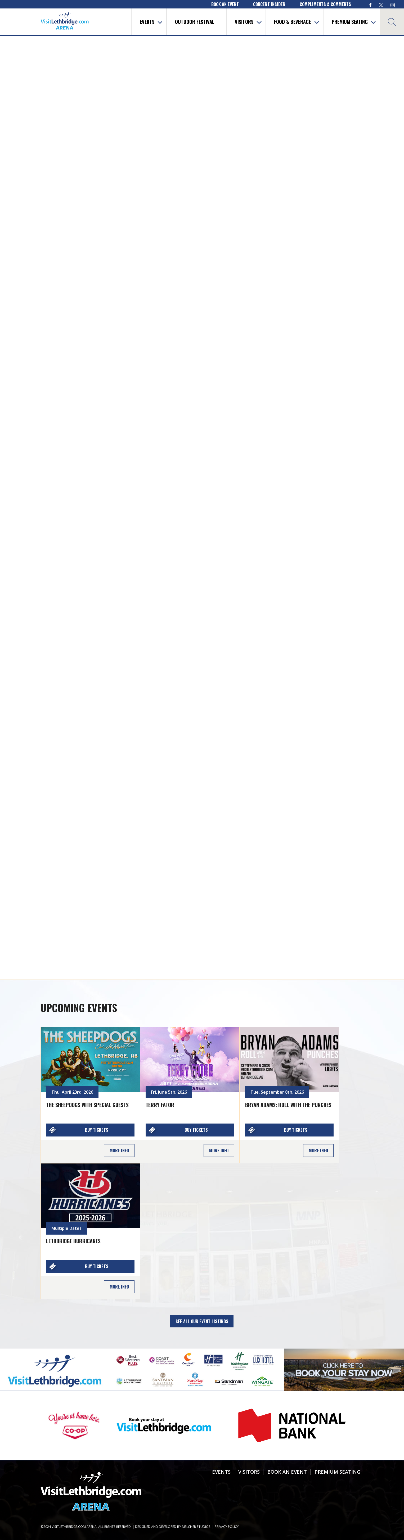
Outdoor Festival (194, 21)
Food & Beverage (292, 21)
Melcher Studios (196, 1526)
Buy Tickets (96, 1130)
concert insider (269, 4)
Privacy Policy (227, 1526)
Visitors (244, 21)
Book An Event (287, 1471)
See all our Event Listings (202, 1321)
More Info (119, 1150)
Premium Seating (350, 21)
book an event (225, 4)
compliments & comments (325, 4)
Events (147, 21)
